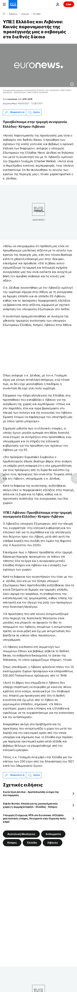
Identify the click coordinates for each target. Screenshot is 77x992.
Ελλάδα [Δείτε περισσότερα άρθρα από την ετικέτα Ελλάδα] (32, 842)
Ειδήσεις (13, 14)
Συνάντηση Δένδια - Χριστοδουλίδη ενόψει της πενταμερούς (31, 793)
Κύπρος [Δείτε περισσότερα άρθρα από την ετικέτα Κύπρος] (12, 842)
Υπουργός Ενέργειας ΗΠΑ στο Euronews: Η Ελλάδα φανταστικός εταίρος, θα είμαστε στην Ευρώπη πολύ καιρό (34, 818)
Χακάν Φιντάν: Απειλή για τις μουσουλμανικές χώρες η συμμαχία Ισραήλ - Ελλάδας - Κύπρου (30, 805)
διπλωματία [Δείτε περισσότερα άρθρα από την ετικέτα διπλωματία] (53, 833)
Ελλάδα (37, 14)
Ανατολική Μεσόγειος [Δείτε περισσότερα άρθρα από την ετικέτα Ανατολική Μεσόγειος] (21, 833)
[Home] (4, 14)
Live (68, 4)
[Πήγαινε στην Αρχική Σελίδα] (13, 4)
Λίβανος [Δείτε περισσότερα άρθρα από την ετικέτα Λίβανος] (52, 842)
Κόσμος (25, 14)
